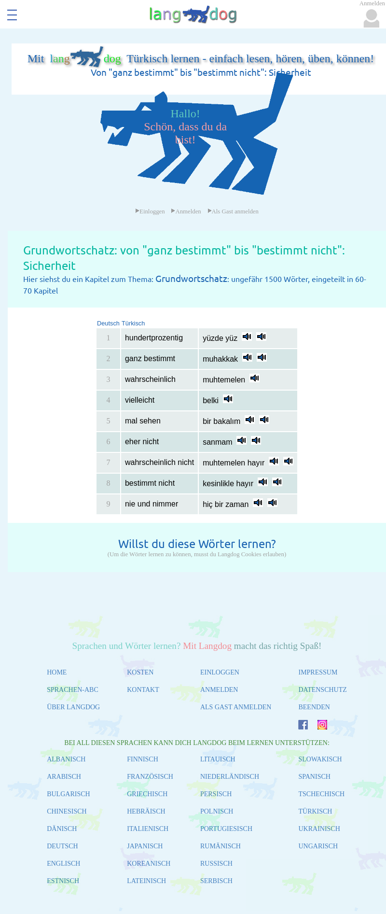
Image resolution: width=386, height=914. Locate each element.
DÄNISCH (62, 828)
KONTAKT (143, 689)
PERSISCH (216, 794)
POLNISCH (216, 811)
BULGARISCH (68, 794)
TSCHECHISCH (321, 794)
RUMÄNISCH (220, 846)
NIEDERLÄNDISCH (229, 776)
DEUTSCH (62, 846)
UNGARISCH (318, 846)
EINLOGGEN (219, 672)
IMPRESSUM (317, 672)
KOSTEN (140, 672)
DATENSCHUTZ (322, 689)
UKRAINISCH (319, 828)
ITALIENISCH (147, 828)
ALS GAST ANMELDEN (236, 707)
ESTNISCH (63, 881)
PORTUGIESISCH (226, 828)
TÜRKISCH (315, 811)
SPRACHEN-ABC (72, 689)
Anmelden (186, 211)
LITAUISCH (217, 759)
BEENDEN (314, 707)
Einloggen (150, 211)
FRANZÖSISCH (150, 776)
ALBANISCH (66, 759)
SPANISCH (314, 776)
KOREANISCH (148, 863)
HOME (57, 672)
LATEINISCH (146, 881)
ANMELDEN (219, 689)
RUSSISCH (216, 863)
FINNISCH (142, 759)
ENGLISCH (63, 863)
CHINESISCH (66, 811)
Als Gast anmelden (233, 211)
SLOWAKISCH (320, 759)
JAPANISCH (145, 846)
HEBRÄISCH (146, 811)
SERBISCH (216, 881)
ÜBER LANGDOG (73, 707)
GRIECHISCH (147, 794)
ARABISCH (64, 776)
